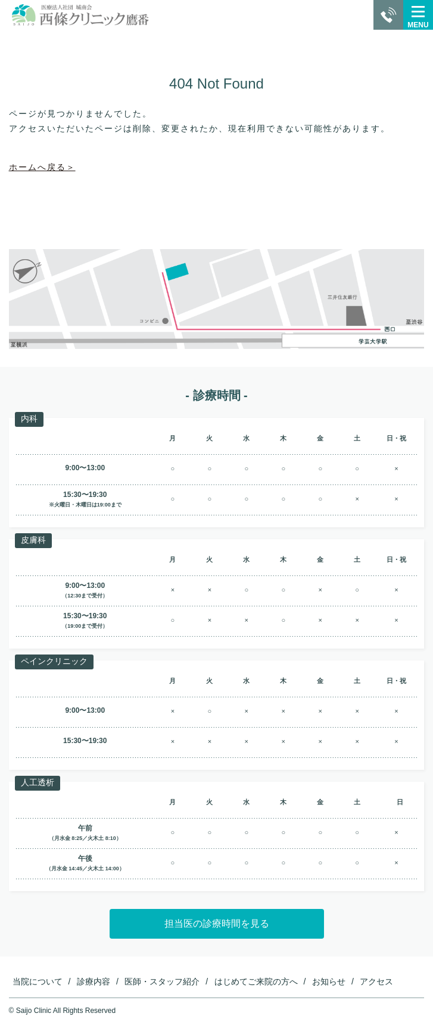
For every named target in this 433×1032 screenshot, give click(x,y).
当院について (38, 981)
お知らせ (328, 981)
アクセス (376, 981)
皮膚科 (33, 540)
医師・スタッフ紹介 (162, 981)
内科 (29, 418)
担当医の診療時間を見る (216, 923)
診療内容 (93, 981)
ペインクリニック (54, 661)
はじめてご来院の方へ (256, 981)
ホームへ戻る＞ (42, 167)
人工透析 (37, 782)
